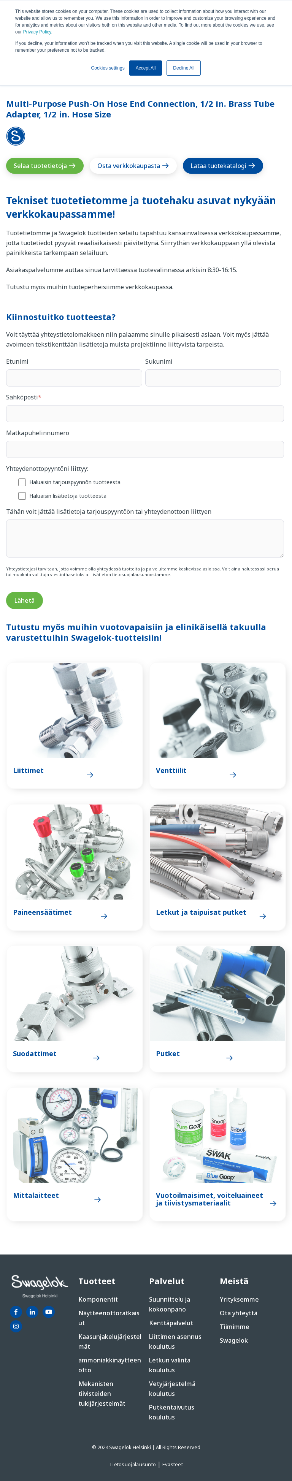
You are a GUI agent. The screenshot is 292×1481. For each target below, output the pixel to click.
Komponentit (98, 1299)
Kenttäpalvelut (171, 1323)
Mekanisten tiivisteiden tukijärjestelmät (101, 1394)
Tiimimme (234, 1327)
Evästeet (172, 1464)
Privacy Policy (37, 32)
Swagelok (234, 1340)
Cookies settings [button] (108, 68)
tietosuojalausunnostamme (141, 574)
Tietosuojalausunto (133, 1464)
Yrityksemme (239, 1299)
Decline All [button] (183, 68)
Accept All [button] (146, 68)
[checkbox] (145, 489)
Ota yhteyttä (238, 1313)
